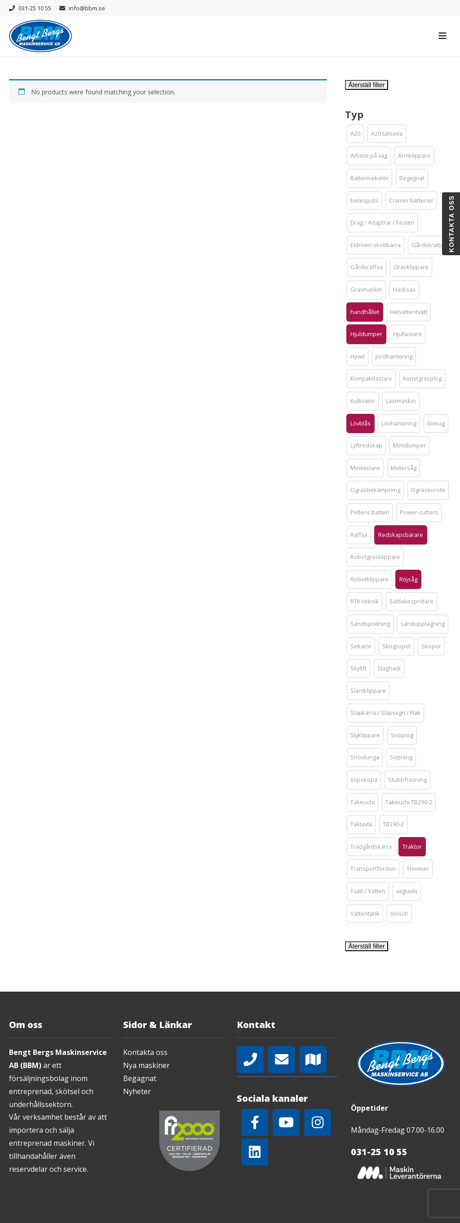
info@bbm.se (87, 8)
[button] (355, 134)
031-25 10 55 (34, 8)
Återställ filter (367, 85)
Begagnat (139, 1078)
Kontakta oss (145, 1052)
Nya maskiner (146, 1065)
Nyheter (137, 1091)
